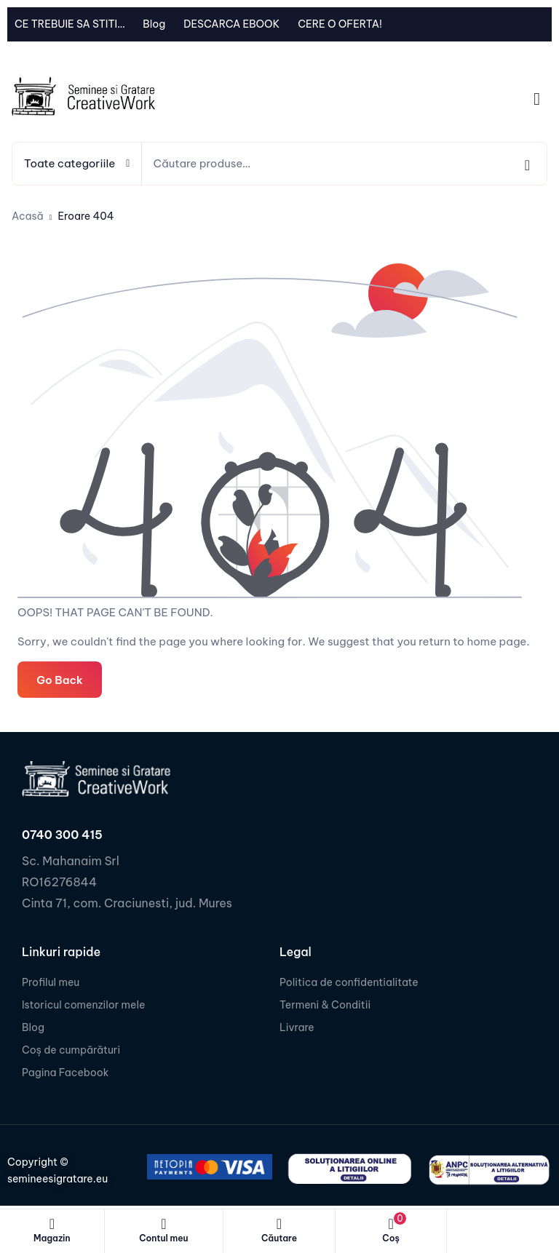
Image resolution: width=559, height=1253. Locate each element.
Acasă (28, 216)
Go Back (59, 679)
